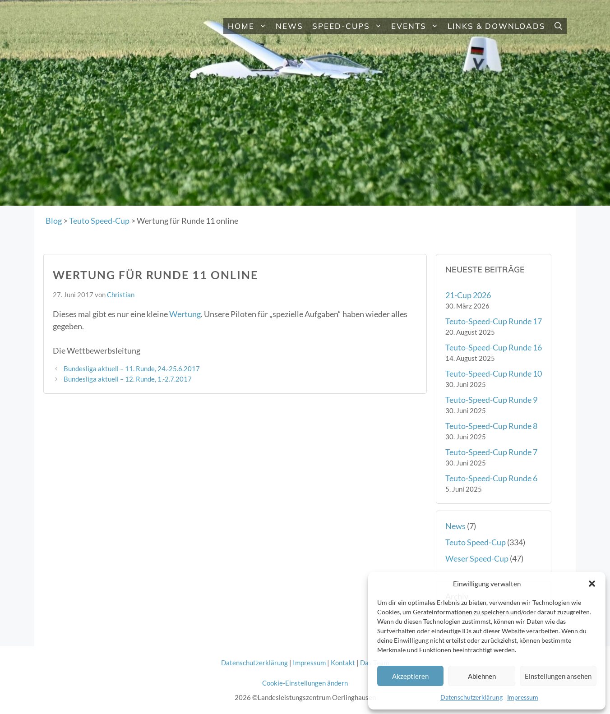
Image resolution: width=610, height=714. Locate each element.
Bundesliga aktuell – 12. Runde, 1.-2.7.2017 (128, 379)
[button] (591, 583)
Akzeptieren (410, 676)
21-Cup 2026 (468, 295)
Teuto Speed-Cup (475, 542)
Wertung (185, 314)
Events (417, 26)
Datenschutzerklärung (471, 697)
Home (249, 26)
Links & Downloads (496, 26)
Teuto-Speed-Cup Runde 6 (491, 478)
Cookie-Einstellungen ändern (305, 683)
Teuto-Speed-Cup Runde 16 (493, 347)
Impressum (522, 697)
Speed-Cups (349, 26)
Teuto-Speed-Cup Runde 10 (493, 373)
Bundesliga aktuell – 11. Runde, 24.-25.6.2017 (132, 368)
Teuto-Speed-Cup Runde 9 (491, 400)
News (289, 26)
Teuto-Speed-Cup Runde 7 (491, 452)
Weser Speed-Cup (476, 558)
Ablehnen (482, 676)
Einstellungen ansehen (558, 676)
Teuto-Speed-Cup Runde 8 (491, 426)
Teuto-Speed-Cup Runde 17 (493, 321)
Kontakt (343, 663)
